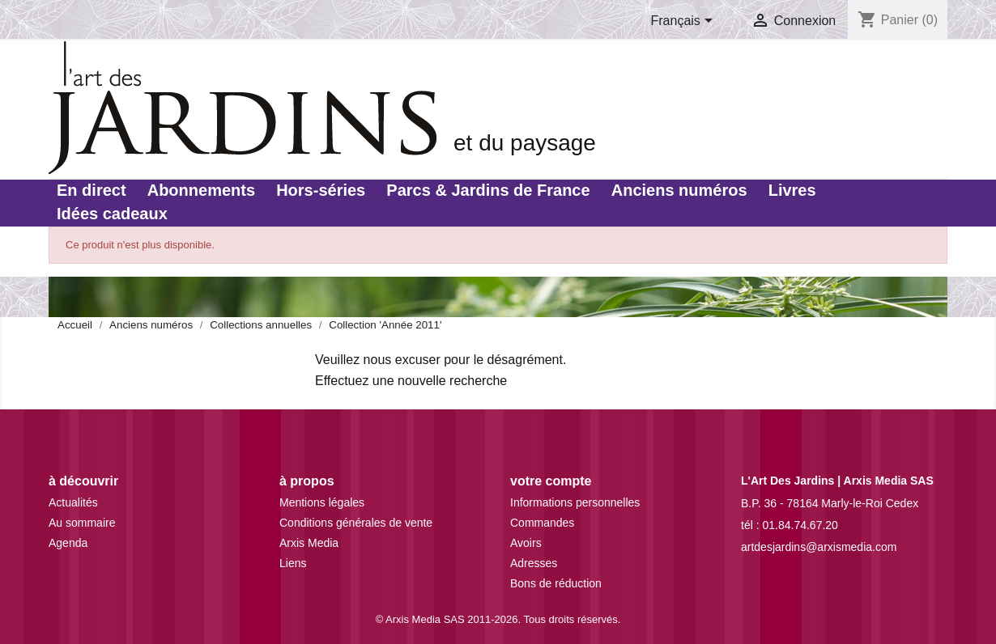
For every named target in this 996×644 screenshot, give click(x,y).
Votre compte (550, 481)
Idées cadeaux (112, 213)
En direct (91, 190)
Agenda (68, 542)
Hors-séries (320, 190)
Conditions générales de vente (355, 522)
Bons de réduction (556, 583)
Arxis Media (308, 542)
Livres (792, 190)
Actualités (73, 502)
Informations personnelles (575, 502)
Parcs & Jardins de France (488, 190)
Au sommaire (82, 522)
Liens (292, 563)
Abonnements (201, 190)
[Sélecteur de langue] (685, 22)
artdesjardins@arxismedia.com (818, 546)
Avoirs (526, 542)
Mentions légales (321, 502)
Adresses (533, 563)
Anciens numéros (679, 190)
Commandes (542, 522)
